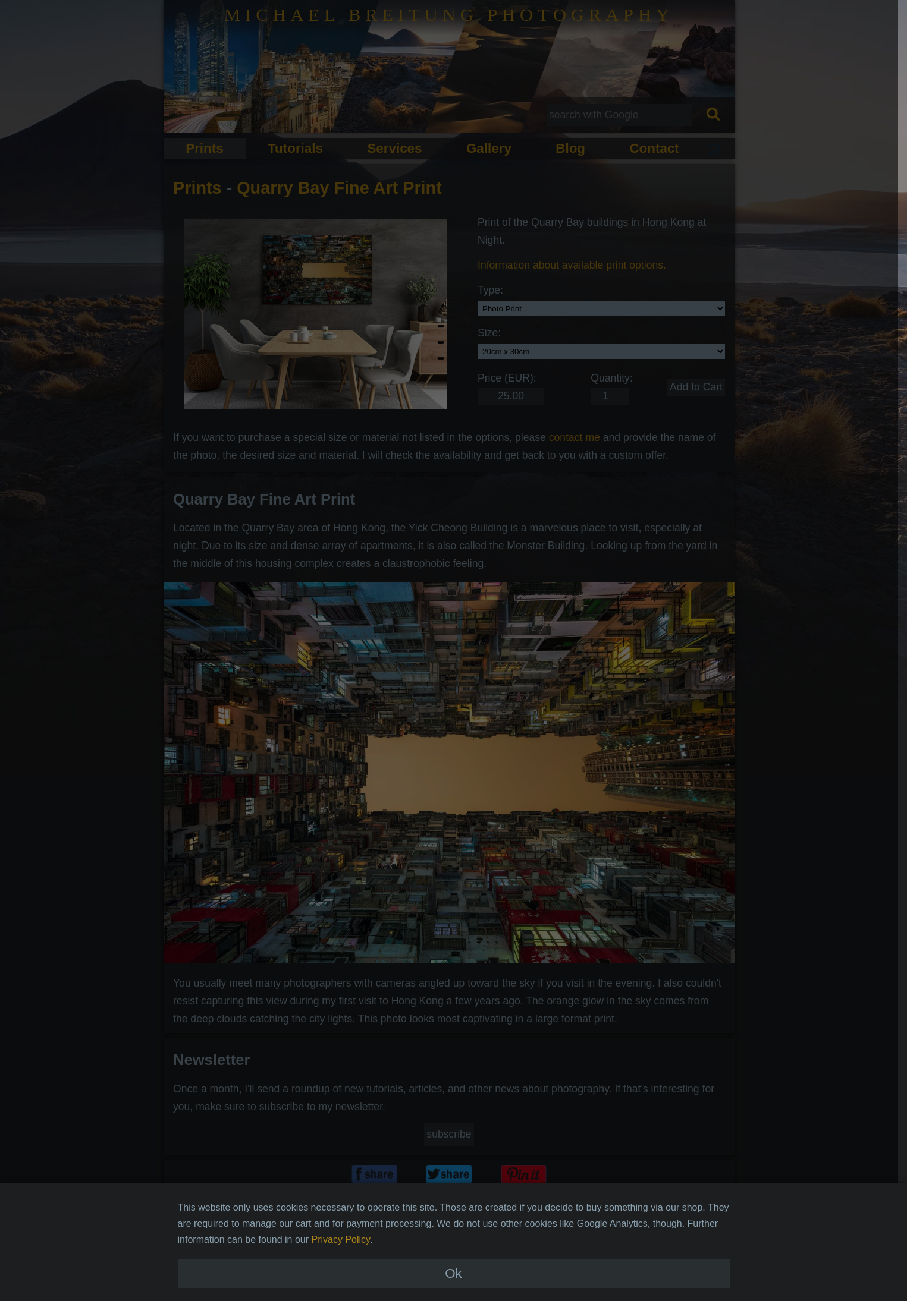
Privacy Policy (341, 1268)
